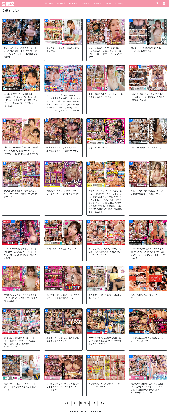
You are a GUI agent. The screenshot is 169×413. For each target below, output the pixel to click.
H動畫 (108, 3)
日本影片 (61, 3)
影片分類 (119, 3)
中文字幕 (73, 3)
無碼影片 (85, 3)
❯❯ (102, 403)
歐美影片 (98, 3)
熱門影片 (49, 3)
